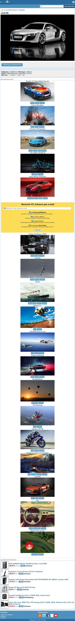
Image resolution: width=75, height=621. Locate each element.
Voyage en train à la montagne (37, 453)
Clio (37, 500)
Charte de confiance (7, 615)
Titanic (37, 282)
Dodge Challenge (37, 355)
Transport (42, 102)
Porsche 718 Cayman (37, 129)
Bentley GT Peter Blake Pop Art (37, 81)
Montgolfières (37, 379)
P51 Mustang (37, 405)
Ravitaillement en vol (37, 331)
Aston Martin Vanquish (37, 176)
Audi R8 (37, 476)
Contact (3, 618)
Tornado (37, 258)
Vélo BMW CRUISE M (37, 153)
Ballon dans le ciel (37, 531)
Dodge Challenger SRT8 (37, 234)
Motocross (37, 305)
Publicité (3, 616)
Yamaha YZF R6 (37, 429)
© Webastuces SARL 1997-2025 (37, 620)
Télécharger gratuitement (12, 65)
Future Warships (37, 105)
